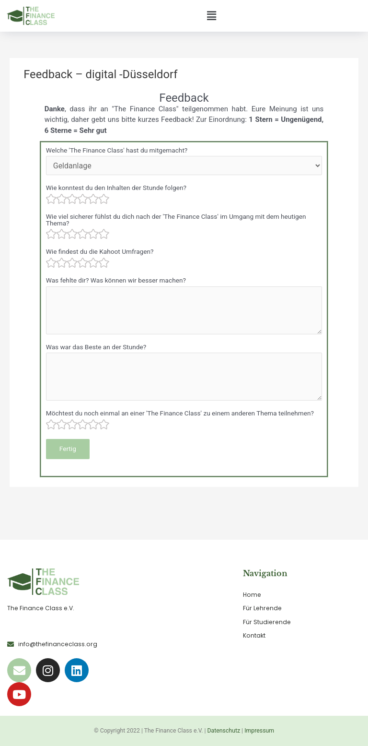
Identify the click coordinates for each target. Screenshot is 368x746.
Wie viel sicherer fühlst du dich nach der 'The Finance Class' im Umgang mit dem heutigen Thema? (176, 220)
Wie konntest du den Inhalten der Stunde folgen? (116, 187)
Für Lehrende (262, 608)
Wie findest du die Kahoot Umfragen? (100, 251)
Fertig (67, 448)
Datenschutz (224, 730)
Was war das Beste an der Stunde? (96, 347)
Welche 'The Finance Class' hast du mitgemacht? (117, 150)
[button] (211, 16)
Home (252, 595)
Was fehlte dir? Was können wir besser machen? (116, 280)
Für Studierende (267, 622)
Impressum (259, 730)
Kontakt (254, 635)
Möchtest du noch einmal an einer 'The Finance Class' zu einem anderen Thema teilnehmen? (180, 413)
